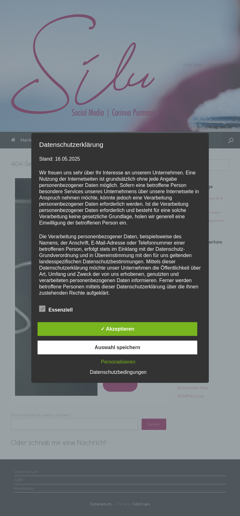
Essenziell (55, 308)
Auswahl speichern (117, 347)
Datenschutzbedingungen (118, 372)
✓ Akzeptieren (117, 329)
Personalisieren (118, 361)
